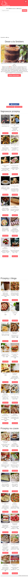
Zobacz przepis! (5, 133)
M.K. (27, 575)
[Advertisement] (13, 24)
